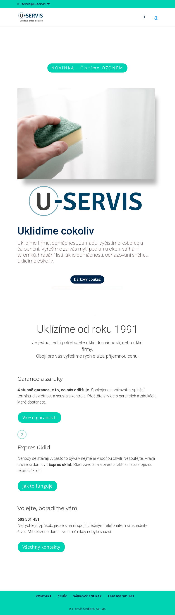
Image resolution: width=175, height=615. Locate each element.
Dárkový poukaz (87, 279)
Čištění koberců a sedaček (64, 288)
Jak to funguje (37, 486)
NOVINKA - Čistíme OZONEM (88, 67)
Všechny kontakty (41, 547)
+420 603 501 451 (121, 596)
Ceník (62, 596)
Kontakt (44, 596)
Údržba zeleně (116, 288)
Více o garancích (39, 417)
